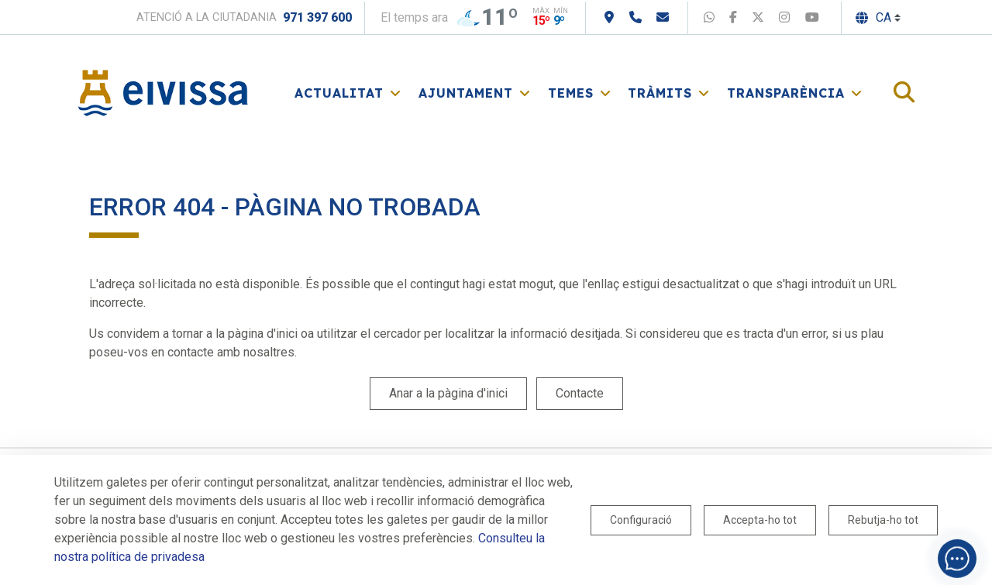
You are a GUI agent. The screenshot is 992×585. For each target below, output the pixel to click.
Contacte (580, 393)
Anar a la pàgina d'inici (448, 393)
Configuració (641, 520)
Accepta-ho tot (760, 520)
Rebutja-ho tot (883, 520)
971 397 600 (317, 17)
